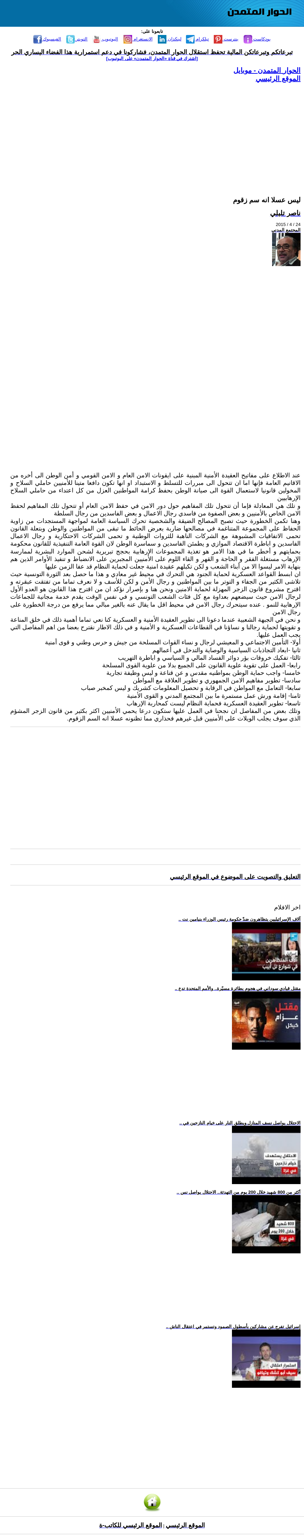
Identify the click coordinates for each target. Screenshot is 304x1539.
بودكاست (257, 38)
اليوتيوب (105, 38)
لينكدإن (170, 38)
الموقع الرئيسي (278, 78)
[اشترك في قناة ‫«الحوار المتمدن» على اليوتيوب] (152, 58)
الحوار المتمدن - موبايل (267, 70)
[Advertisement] (155, 131)
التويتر (77, 38)
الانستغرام (138, 38)
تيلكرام (197, 38)
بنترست (226, 38)
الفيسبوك (47, 38)
